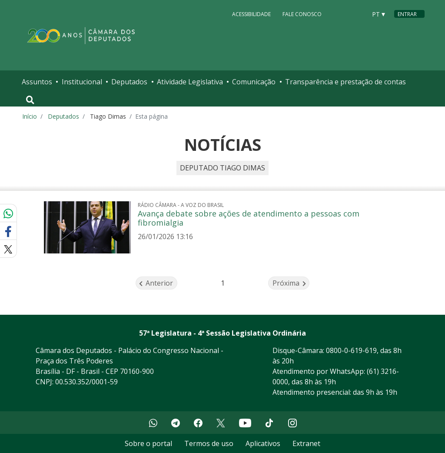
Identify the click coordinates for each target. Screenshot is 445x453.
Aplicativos (263, 443)
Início (29, 116)
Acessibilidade (251, 13)
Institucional (82, 82)
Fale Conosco (302, 13)
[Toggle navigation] (30, 100)
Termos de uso (208, 443)
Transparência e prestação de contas (345, 82)
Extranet (306, 443)
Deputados (129, 82)
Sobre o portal (148, 443)
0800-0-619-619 (351, 350)
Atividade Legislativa (190, 82)
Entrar (407, 14)
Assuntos (37, 82)
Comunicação (254, 82)
